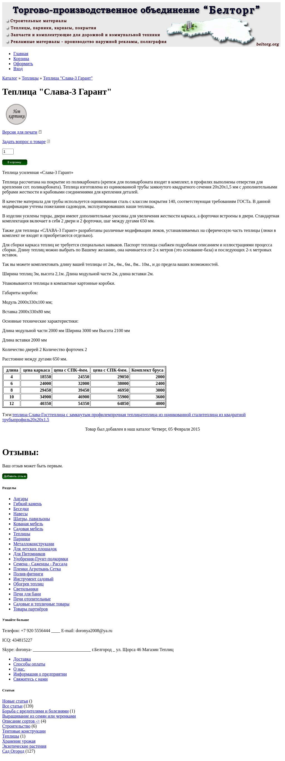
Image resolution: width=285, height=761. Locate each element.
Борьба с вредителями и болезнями (35, 711)
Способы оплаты (29, 664)
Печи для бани (27, 593)
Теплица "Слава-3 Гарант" (68, 78)
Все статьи (12, 706)
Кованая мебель (28, 523)
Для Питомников (29, 553)
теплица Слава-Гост (31, 414)
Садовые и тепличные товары (41, 604)
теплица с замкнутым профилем (80, 414)
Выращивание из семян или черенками (39, 716)
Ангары (20, 498)
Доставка (22, 659)
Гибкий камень (27, 503)
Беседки (21, 508)
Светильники (25, 588)
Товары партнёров (30, 609)
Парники (21, 538)
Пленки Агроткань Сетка (37, 568)
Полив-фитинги (28, 573)
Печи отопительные (32, 598)
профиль (22, 419)
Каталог (9, 78)
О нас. (19, 669)
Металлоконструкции (33, 543)
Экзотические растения (24, 746)
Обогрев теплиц (28, 583)
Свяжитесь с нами (30, 679)
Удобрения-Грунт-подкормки (40, 558)
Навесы (20, 513)
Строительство (16, 726)
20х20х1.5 (39, 419)
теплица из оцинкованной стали (172, 414)
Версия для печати (19, 132)
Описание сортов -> (21, 721)
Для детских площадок (35, 548)
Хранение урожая (19, 741)
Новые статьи (15, 701)
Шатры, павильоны (31, 518)
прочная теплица (126, 414)
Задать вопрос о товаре (24, 141)
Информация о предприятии (40, 674)
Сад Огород (13, 751)
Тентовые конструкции (24, 731)
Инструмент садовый (33, 578)
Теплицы (30, 78)
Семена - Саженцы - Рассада (40, 563)
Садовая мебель (28, 528)
